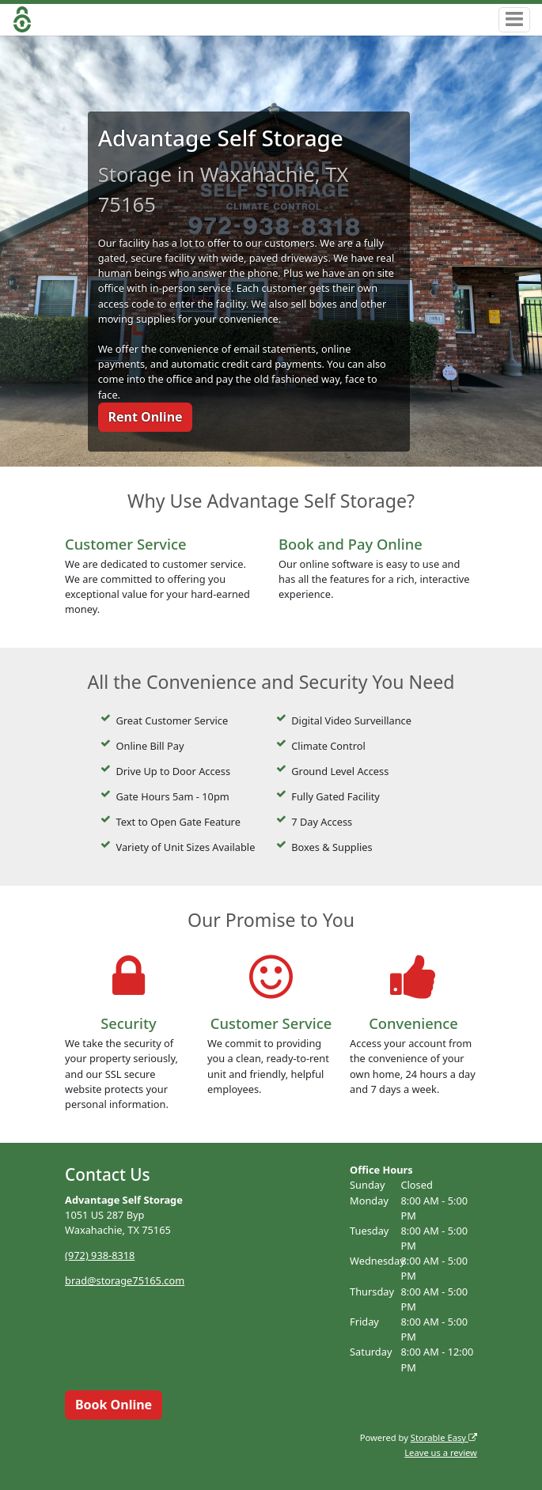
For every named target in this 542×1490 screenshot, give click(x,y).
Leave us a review (440, 1452)
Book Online (113, 1404)
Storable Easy (444, 1437)
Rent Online (145, 416)
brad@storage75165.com (124, 1280)
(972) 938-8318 (100, 1255)
